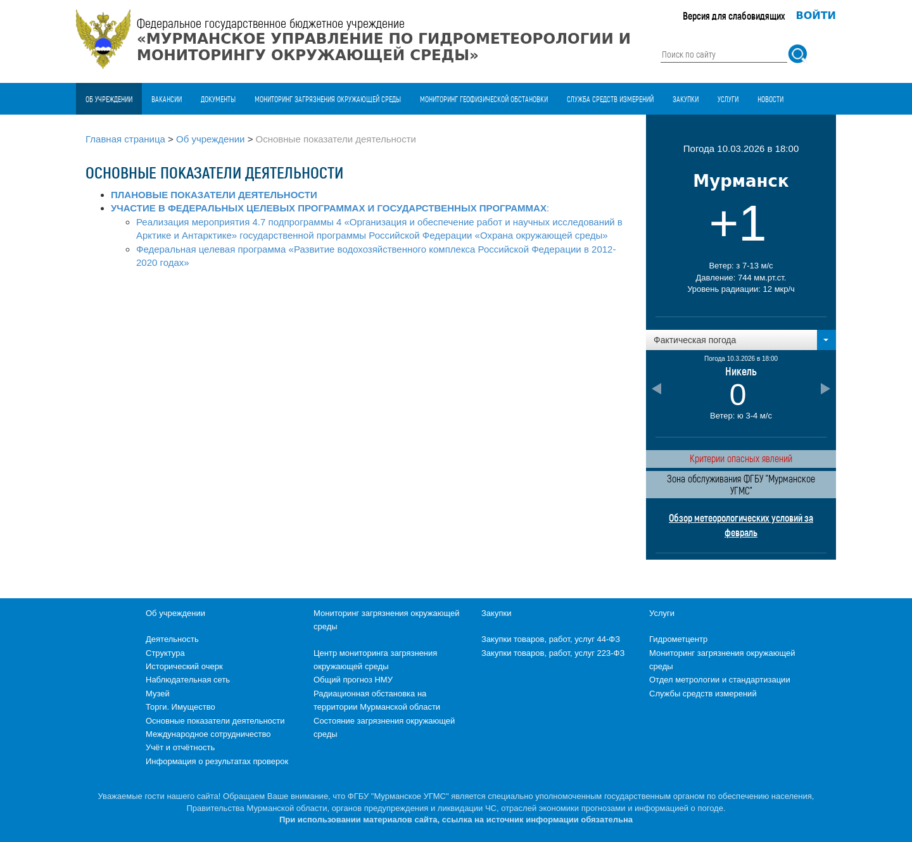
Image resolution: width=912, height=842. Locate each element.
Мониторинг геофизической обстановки (484, 98)
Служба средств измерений (610, 98)
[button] (741, 340)
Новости (770, 98)
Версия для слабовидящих (734, 15)
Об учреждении (109, 98)
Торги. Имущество (180, 707)
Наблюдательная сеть (188, 679)
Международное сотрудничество (208, 734)
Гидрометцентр (678, 639)
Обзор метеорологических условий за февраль (741, 525)
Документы (218, 98)
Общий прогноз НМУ (353, 679)
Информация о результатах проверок (217, 761)
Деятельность (172, 639)
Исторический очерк (184, 666)
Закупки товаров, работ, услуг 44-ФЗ (550, 639)
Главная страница (125, 139)
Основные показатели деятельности (215, 721)
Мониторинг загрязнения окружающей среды (328, 98)
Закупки (686, 98)
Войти (816, 15)
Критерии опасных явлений (741, 458)
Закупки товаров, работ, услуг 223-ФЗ (552, 653)
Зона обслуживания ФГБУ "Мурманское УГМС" (741, 484)
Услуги (728, 98)
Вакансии (166, 98)
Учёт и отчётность (180, 747)
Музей (158, 693)
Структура (165, 653)
